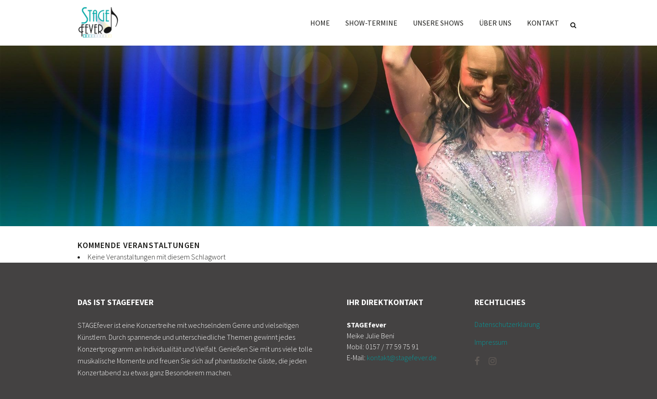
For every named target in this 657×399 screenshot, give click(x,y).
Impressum (490, 342)
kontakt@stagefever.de (402, 357)
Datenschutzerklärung (507, 324)
